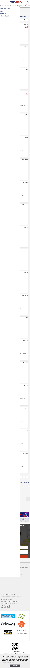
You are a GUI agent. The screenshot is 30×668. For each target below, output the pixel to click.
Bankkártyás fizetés (6, 570)
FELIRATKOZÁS (15, 556)
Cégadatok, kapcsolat (6, 565)
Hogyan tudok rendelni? (7, 574)
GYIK (16, 572)
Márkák (17, 570)
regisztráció (21, 5)
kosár (28, 5)
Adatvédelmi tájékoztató (21, 567)
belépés (14, 5)
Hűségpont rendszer (6, 572)
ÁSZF (16, 565)
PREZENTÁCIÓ (12, 8)
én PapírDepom (5, 5)
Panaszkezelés (19, 574)
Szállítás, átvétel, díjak (6, 567)
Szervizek (17, 569)
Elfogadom (15, 665)
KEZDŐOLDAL (4, 8)
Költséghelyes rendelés (7, 569)
